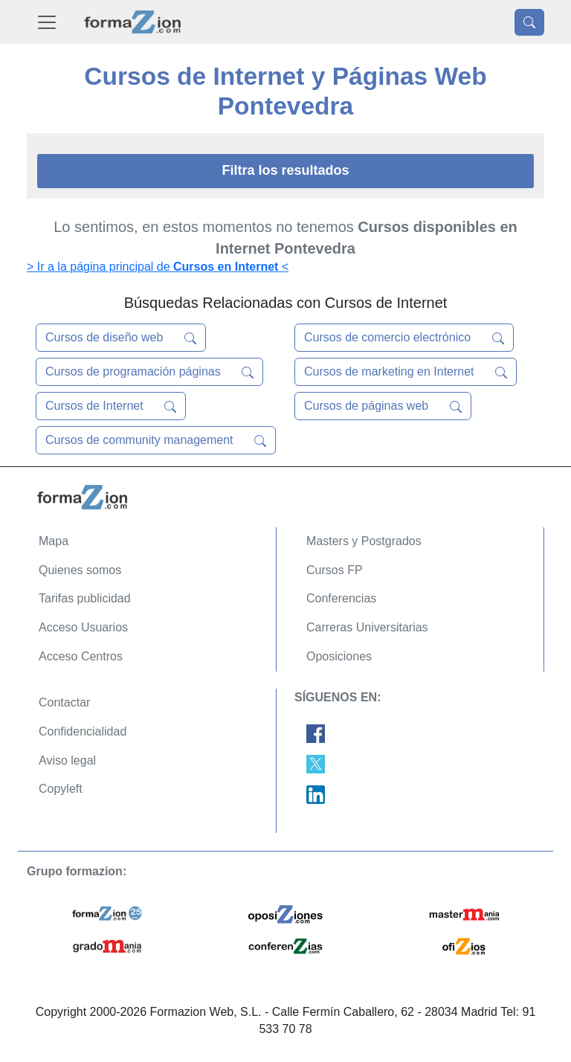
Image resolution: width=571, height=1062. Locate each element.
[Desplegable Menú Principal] (47, 22)
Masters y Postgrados (364, 541)
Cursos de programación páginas (149, 372)
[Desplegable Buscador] (529, 22)
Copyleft (61, 788)
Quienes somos (80, 570)
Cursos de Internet (110, 406)
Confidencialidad (82, 731)
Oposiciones (339, 656)
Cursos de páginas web (383, 406)
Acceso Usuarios (83, 627)
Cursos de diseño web (120, 337)
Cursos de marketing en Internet (405, 372)
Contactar (64, 702)
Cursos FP (334, 570)
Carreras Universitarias (367, 627)
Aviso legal (67, 760)
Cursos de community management (155, 440)
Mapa (53, 541)
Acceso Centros (81, 656)
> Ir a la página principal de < (157, 266)
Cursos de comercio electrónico (404, 337)
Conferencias (341, 598)
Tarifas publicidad (85, 598)
